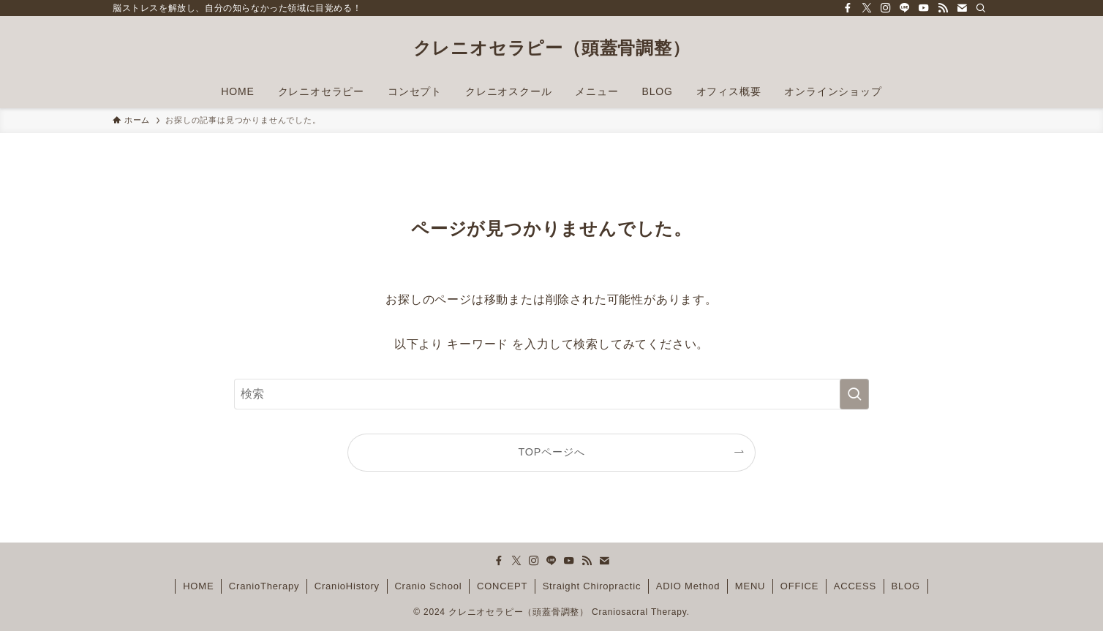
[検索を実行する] (854, 394)
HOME (198, 586)
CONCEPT (502, 586)
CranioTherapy (264, 586)
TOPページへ (552, 452)
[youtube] (923, 8)
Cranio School (428, 586)
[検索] (980, 8)
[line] (904, 8)
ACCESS (855, 586)
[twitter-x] (866, 8)
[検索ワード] (551, 394)
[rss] (942, 8)
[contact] (961, 8)
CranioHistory (347, 586)
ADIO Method (688, 586)
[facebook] (847, 8)
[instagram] (885, 8)
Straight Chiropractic (592, 586)
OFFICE (799, 586)
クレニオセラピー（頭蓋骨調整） (551, 48)
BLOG (906, 586)
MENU (750, 586)
